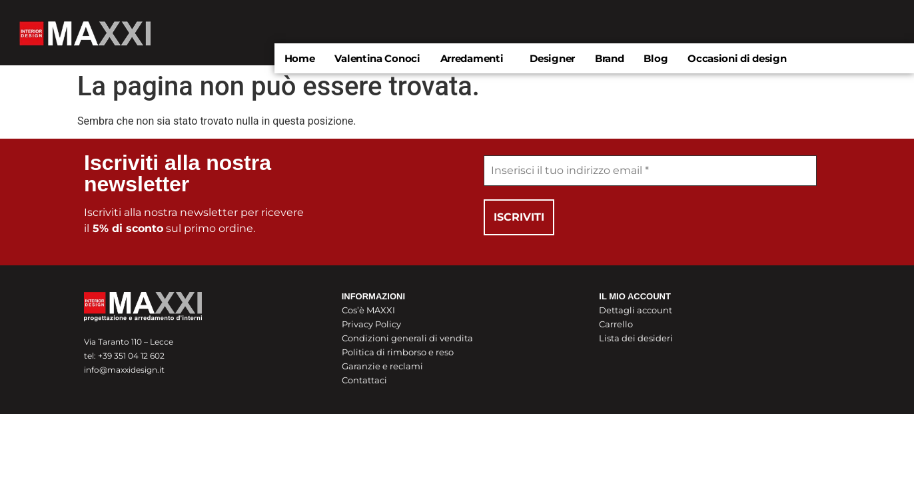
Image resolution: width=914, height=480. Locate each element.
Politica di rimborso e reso (398, 352)
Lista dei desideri (636, 338)
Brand (609, 58)
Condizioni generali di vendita (407, 338)
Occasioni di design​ (736, 58)
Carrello (616, 324)
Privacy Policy (371, 324)
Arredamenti (472, 58)
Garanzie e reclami (382, 366)
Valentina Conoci (377, 58)
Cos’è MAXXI (368, 310)
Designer (552, 58)
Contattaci (364, 380)
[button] (475, 58)
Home (299, 58)
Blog (656, 58)
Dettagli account (635, 310)
